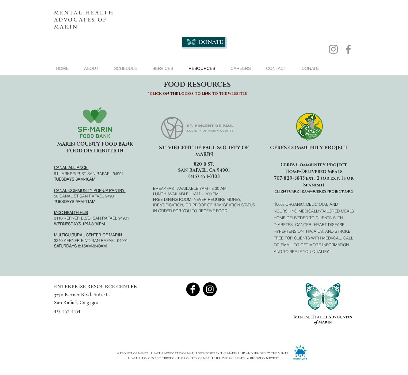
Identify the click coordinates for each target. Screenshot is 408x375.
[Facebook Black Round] (193, 289)
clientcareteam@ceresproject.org (313, 191)
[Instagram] (333, 49)
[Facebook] (348, 49)
